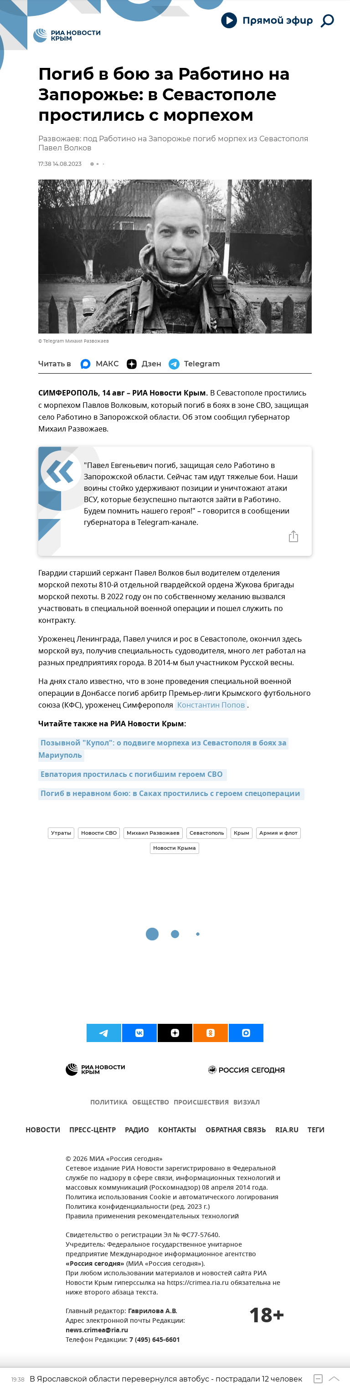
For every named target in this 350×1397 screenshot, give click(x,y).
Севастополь (207, 833)
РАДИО (137, 1131)
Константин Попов (211, 705)
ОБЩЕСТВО (150, 1103)
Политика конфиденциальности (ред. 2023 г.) (138, 1207)
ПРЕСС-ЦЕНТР (92, 1131)
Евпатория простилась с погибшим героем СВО (133, 775)
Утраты (61, 833)
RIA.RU (287, 1131)
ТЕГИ (316, 1131)
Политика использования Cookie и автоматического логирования (172, 1197)
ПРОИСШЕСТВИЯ (201, 1103)
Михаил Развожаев (153, 833)
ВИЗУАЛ (246, 1103)
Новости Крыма (174, 848)
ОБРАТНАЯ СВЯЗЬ (236, 1131)
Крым (241, 833)
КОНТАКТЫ (177, 1131)
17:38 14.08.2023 (60, 163)
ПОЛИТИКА (109, 1103)
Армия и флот (278, 833)
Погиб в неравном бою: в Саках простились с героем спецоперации (171, 794)
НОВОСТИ (43, 1131)
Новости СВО (99, 833)
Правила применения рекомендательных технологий (152, 1217)
